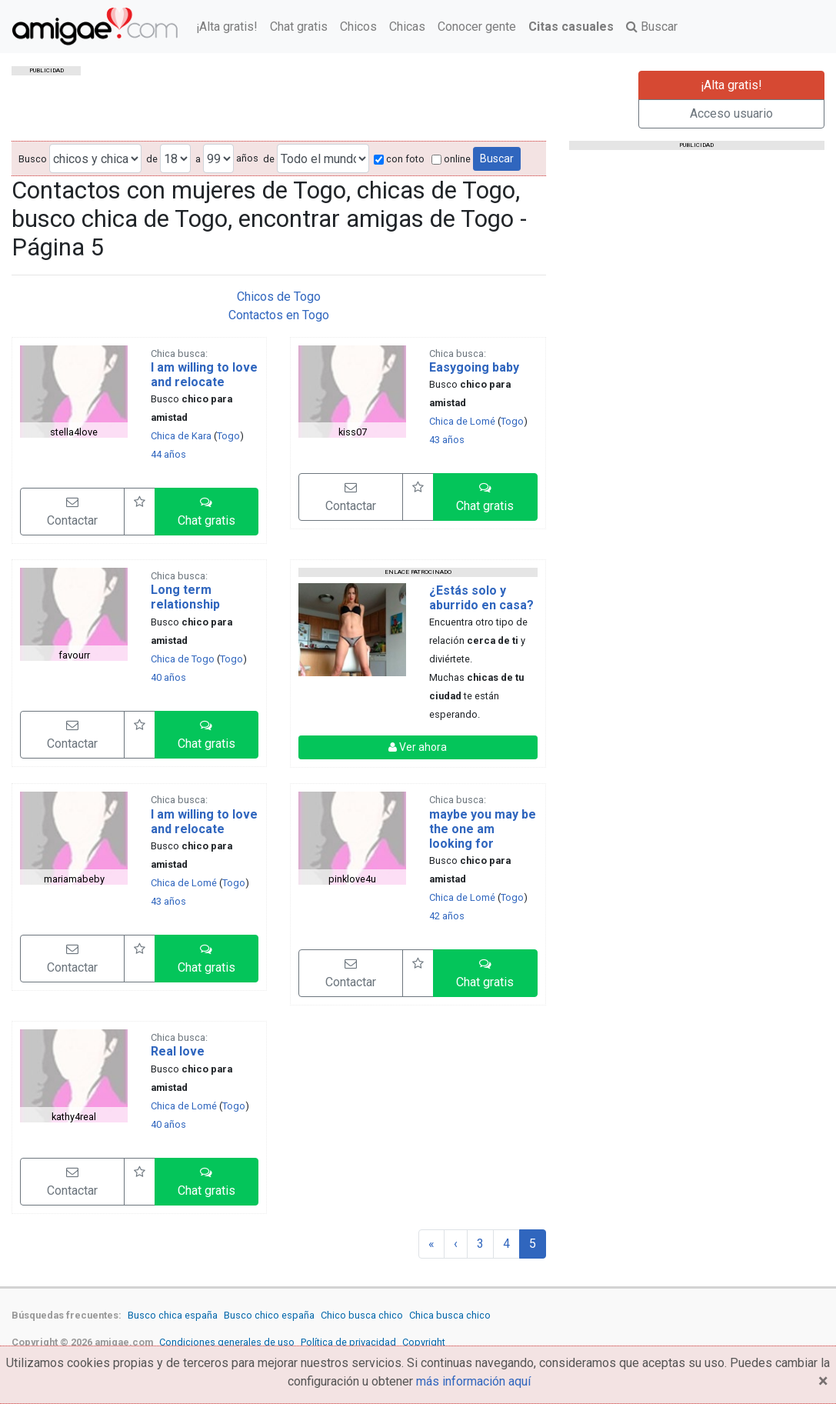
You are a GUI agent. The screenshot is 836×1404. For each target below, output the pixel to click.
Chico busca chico (362, 1315)
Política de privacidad (348, 1342)
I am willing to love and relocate (204, 374)
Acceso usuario (731, 113)
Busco (32, 159)
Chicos (358, 26)
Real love (178, 1051)
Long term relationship (185, 597)
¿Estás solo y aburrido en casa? (481, 597)
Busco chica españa (173, 1315)
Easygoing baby (474, 367)
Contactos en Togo (278, 315)
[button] (207, 511)
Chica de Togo (183, 659)
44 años (168, 454)
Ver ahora (417, 747)
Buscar (652, 26)
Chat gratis (299, 26)
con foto (399, 159)
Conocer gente (477, 26)
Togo (228, 436)
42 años (447, 916)
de (152, 159)
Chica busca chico (450, 1315)
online (451, 159)
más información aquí (473, 1381)
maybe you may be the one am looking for (482, 829)
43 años (447, 439)
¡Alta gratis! (227, 26)
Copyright (423, 1342)
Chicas (407, 26)
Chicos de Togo (279, 296)
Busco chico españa (269, 1315)
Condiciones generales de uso (227, 1342)
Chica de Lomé (462, 421)
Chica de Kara (181, 436)
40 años (168, 677)
